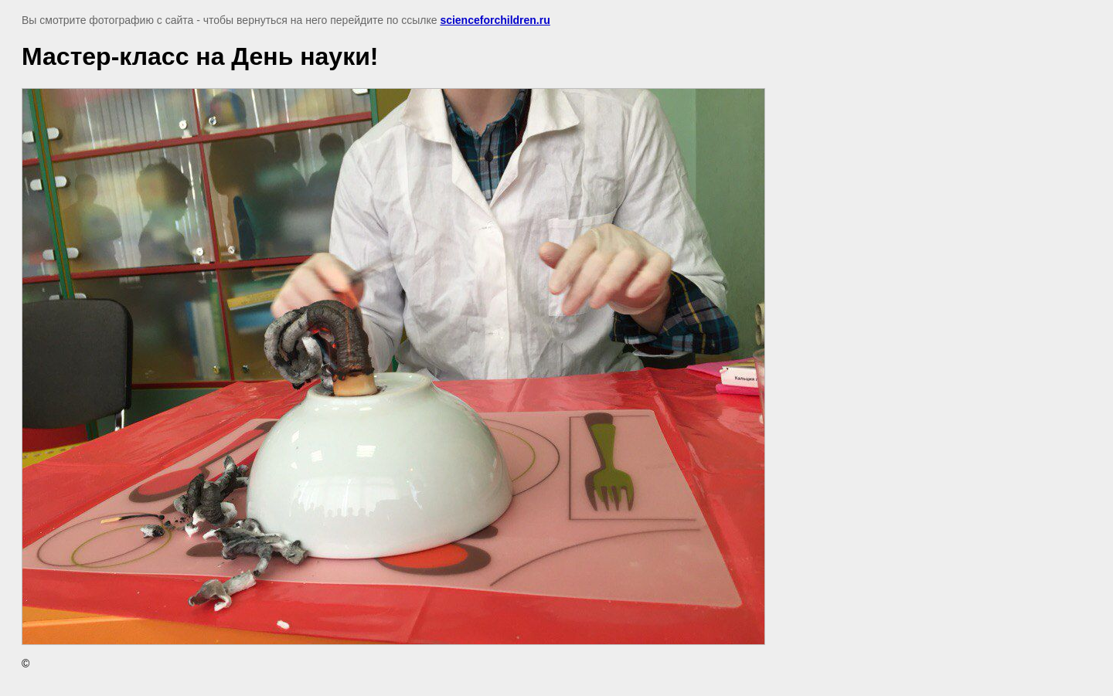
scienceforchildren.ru (495, 20)
